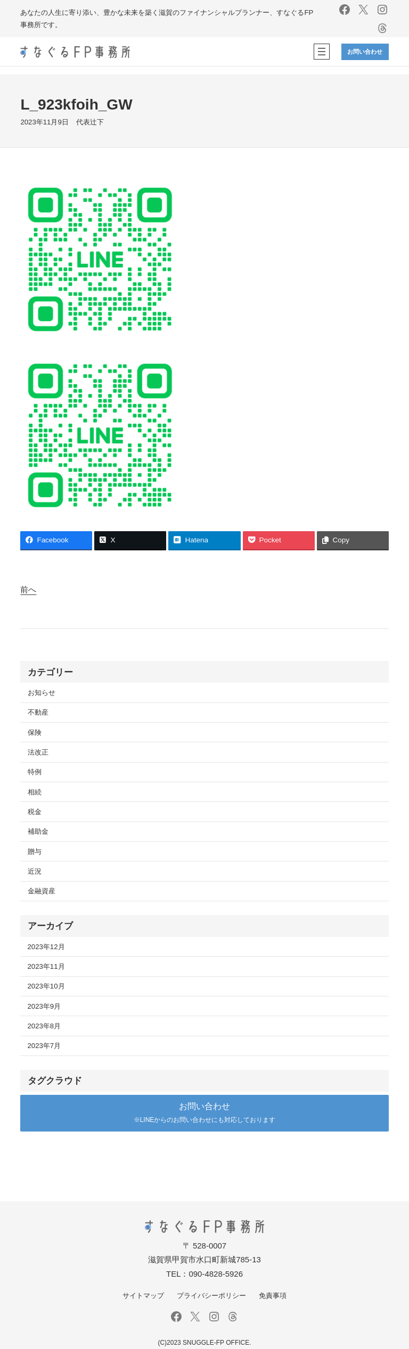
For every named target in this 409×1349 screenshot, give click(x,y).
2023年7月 (44, 1046)
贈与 (35, 852)
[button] (204, 1113)
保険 (35, 732)
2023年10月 (46, 986)
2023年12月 (46, 947)
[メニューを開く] (322, 52)
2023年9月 (44, 1006)
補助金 (38, 831)
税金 (35, 812)
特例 (35, 772)
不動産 (38, 712)
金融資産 (41, 891)
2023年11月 (46, 966)
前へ (28, 589)
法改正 (38, 752)
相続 (35, 792)
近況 (35, 871)
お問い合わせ (364, 51)
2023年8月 (44, 1026)
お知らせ (41, 693)
